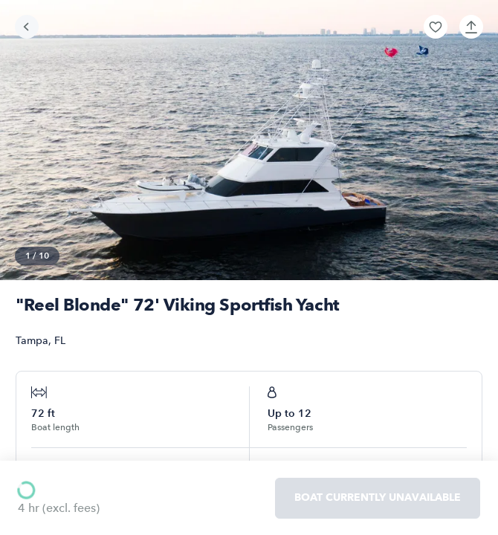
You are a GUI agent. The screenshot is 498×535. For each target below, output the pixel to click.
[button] (435, 27)
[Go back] (27, 27)
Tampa (32, 340)
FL (59, 340)
